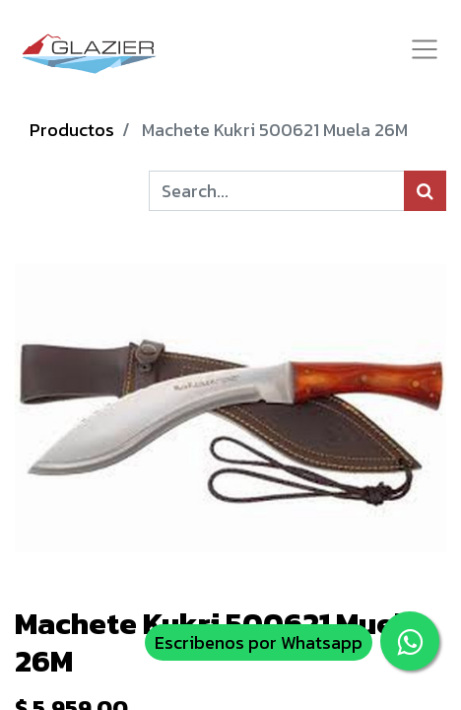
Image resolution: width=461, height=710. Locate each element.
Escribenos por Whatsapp (258, 642)
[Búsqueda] (425, 191)
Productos (72, 129)
